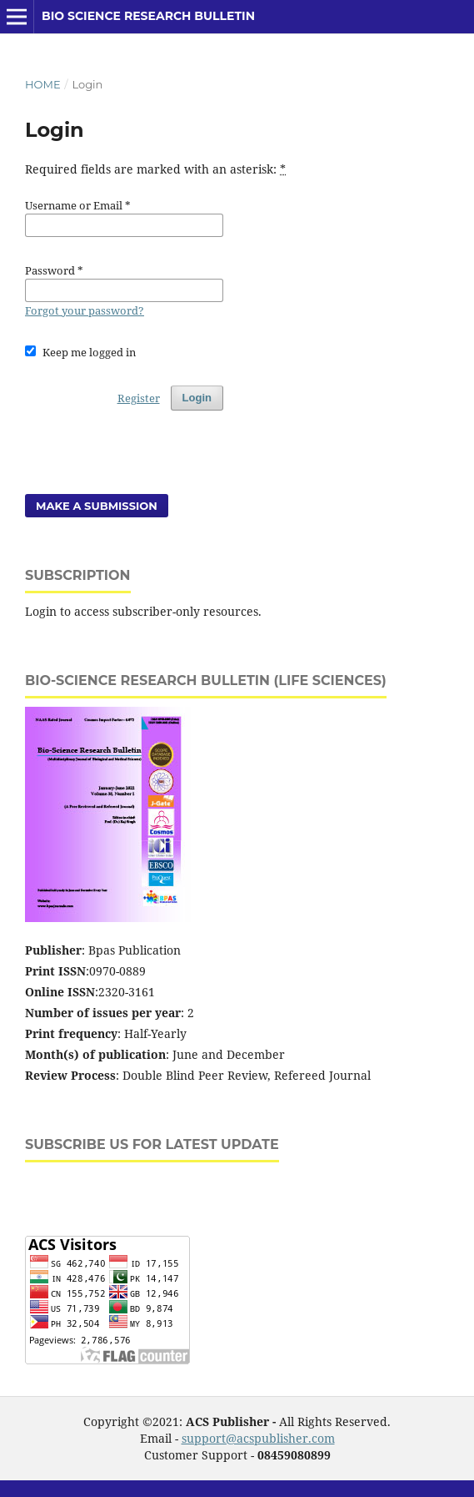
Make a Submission (96, 505)
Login (197, 397)
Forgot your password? (84, 310)
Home (43, 84)
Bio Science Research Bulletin (148, 15)
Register (138, 398)
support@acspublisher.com (258, 1438)
